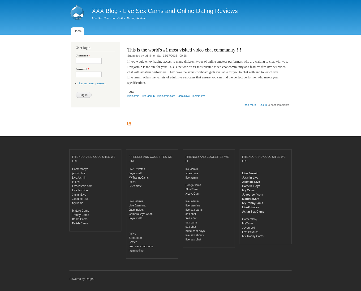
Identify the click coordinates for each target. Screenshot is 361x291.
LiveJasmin (79, 177)
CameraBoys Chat (140, 214)
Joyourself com (252, 194)
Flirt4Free (191, 189)
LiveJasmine (80, 190)
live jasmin (148, 95)
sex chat (190, 214)
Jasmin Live (250, 177)
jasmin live (199, 95)
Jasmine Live (80, 199)
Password (82, 69)
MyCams (77, 203)
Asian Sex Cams (253, 211)
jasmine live (136, 250)
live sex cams (193, 209)
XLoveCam (192, 193)
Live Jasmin (250, 173)
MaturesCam (250, 199)
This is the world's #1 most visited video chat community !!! (184, 49)
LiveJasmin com (82, 186)
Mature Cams (80, 210)
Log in (263, 104)
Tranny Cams (80, 215)
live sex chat (193, 239)
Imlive (132, 182)
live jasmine (192, 205)
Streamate (135, 186)
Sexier (133, 242)
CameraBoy (249, 219)
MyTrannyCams (139, 177)
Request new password (92, 83)
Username (83, 55)
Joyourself (135, 173)
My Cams (248, 190)
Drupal (90, 279)
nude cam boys (195, 231)
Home (77, 31)
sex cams (191, 222)
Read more (249, 104)
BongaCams (193, 185)
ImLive (76, 182)
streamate (191, 173)
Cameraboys (80, 169)
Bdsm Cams (79, 219)
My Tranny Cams (253, 236)
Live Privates (137, 169)
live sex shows (194, 235)
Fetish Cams (80, 223)
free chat (191, 218)
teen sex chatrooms (141, 246)
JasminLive (79, 194)
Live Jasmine (137, 205)
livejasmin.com (166, 95)
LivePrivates (250, 207)
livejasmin (133, 95)
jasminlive (184, 95)
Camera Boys (251, 186)
